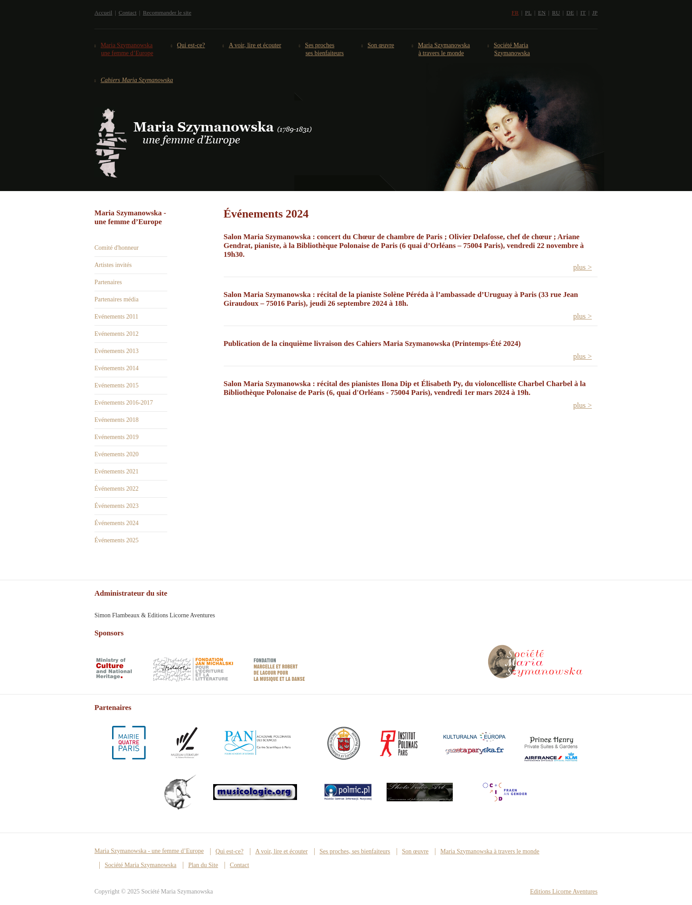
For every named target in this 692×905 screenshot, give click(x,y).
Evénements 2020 (116, 454)
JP (595, 12)
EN (541, 12)
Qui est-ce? (191, 45)
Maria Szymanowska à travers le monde (444, 49)
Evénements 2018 (116, 420)
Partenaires (108, 282)
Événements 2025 (116, 540)
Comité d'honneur (116, 247)
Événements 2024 (116, 523)
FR (515, 12)
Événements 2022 (116, 488)
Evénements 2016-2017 (123, 402)
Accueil (103, 12)
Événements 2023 (116, 506)
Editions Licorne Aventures (564, 891)
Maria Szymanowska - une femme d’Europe (149, 851)
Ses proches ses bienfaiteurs (324, 49)
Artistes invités (113, 265)
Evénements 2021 (116, 471)
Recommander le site (167, 12)
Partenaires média (116, 299)
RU (556, 12)
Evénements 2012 (116, 333)
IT (583, 12)
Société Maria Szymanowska (512, 49)
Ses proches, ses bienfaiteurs (355, 851)
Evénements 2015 (116, 385)
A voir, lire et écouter (255, 45)
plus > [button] (582, 267)
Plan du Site (203, 865)
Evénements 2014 (116, 368)
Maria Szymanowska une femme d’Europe (127, 49)
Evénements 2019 (116, 437)
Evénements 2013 (116, 351)
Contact (127, 12)
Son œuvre (381, 45)
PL (528, 12)
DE (570, 12)
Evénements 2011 (116, 316)
